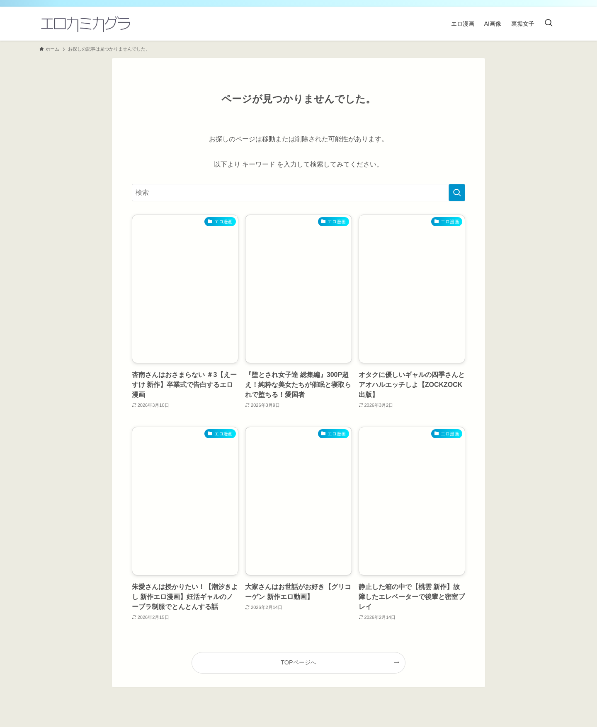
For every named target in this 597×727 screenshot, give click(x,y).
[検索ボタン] (548, 24)
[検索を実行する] (457, 192)
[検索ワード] (298, 192)
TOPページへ (298, 662)
